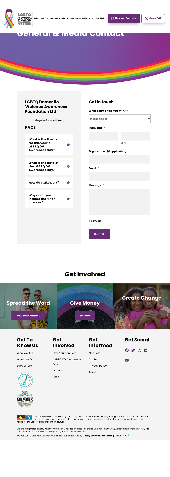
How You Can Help (125, 19)
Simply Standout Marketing (98, 435)
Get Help (100, 19)
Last (123, 142)
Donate (85, 315)
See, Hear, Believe (80, 19)
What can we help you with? (108, 111)
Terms (93, 372)
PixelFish (122, 435)
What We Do (41, 19)
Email (94, 168)
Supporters (24, 366)
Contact (94, 359)
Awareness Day (59, 19)
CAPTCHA (95, 221)
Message (96, 185)
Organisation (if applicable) (108, 151)
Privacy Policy (98, 366)
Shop (56, 377)
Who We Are (25, 19)
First (91, 142)
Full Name (97, 128)
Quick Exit (155, 19)
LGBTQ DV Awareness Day (67, 362)
